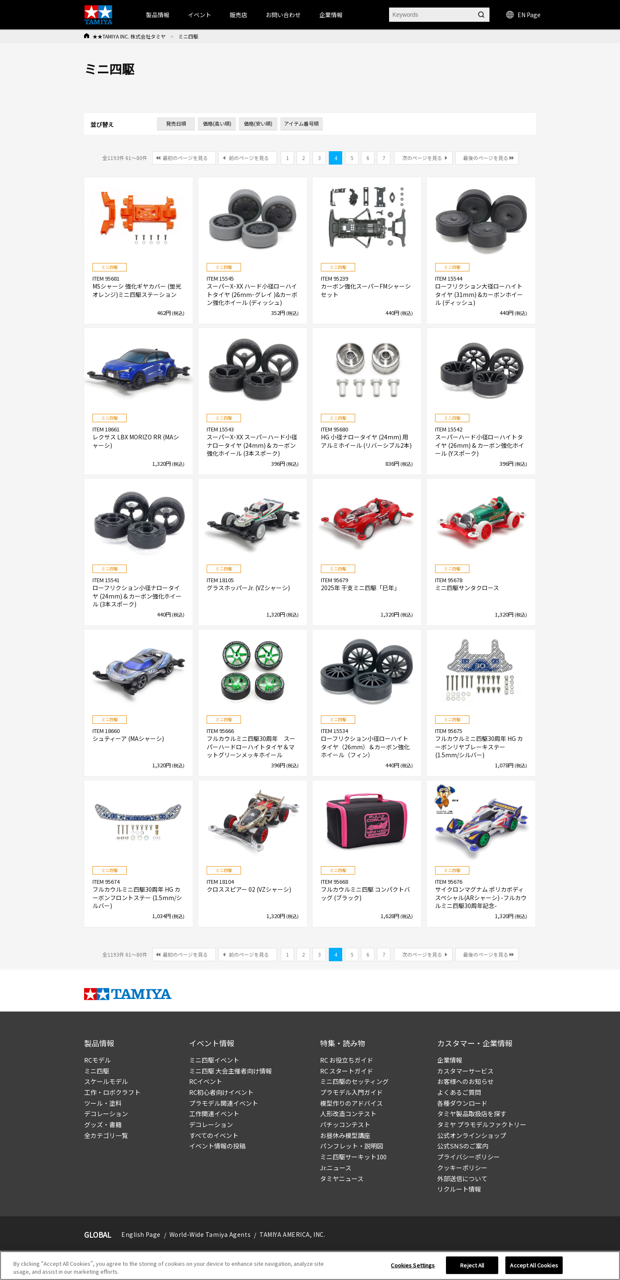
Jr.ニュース (335, 1167)
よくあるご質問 (459, 1092)
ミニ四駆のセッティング (354, 1081)
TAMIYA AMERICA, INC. (292, 1234)
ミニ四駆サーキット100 (353, 1156)
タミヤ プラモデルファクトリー (481, 1124)
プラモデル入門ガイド (351, 1092)
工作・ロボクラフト (112, 1092)
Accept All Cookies (534, 1265)
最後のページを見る (485, 157)
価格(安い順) (258, 123)
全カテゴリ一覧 (106, 1135)
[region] (310, 1265)
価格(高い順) (217, 123)
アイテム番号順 (301, 123)
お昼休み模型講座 (345, 1135)
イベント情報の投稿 (217, 1145)
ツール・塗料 (103, 1103)
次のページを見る (422, 157)
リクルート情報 (459, 1189)
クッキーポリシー (462, 1167)
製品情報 (157, 14)
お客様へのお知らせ (465, 1081)
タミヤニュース (342, 1178)
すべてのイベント (213, 1135)
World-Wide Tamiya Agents (210, 1234)
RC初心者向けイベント (221, 1092)
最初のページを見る (185, 157)
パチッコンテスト (345, 1124)
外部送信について (462, 1178)
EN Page (523, 14)
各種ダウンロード (462, 1103)
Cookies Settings (413, 1265)
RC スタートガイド (346, 1070)
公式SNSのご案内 (462, 1145)
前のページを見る (249, 157)
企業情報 (449, 1059)
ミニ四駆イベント (214, 1059)
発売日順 (176, 123)
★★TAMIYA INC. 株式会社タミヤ (129, 36)
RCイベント (205, 1081)
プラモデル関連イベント (223, 1103)
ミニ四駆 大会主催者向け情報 (230, 1070)
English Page (141, 1234)
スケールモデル (106, 1081)
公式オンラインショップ (471, 1135)
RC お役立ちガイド (346, 1059)
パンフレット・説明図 (351, 1145)
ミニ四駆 (96, 1070)
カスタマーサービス (465, 1070)
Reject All (472, 1265)
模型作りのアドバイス (351, 1103)
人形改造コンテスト (348, 1113)
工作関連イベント (214, 1113)
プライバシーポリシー (468, 1156)
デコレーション (106, 1113)
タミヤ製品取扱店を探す (471, 1113)
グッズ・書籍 (103, 1124)
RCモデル (97, 1059)
